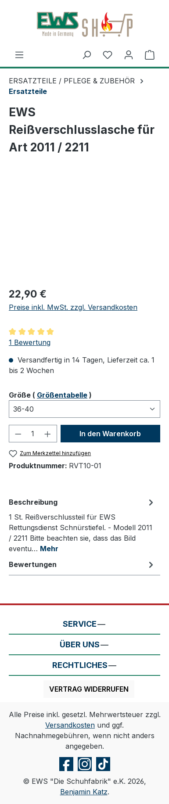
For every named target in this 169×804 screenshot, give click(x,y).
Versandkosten (70, 725)
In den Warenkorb (110, 433)
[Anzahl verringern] (18, 433)
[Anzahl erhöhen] (48, 433)
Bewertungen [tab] (82, 564)
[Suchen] (86, 54)
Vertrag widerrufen (89, 689)
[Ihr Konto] (128, 54)
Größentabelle (62, 395)
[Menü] (19, 54)
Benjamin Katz (84, 791)
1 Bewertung (29, 342)
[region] (84, 230)
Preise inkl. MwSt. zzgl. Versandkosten (73, 307)
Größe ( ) (50, 394)
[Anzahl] (33, 433)
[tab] (82, 525)
